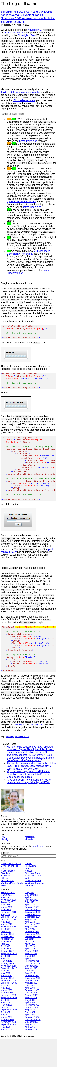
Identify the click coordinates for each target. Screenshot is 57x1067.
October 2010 (31, 993)
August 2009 (31, 1011)
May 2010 (5, 1001)
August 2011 (31, 981)
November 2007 (8, 1035)
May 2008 (5, 1030)
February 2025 (8, 920)
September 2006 (9, 1052)
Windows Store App (34, 911)
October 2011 (31, 979)
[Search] (28, 884)
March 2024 (6, 923)
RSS (3, 865)
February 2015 (32, 959)
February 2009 (32, 1018)
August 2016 (31, 947)
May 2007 (5, 1042)
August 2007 (31, 1037)
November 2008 (8, 1023)
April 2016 (30, 949)
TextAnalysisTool (33, 903)
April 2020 (30, 932)
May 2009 (5, 1015)
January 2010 (7, 1006)
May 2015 (30, 957)
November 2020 (8, 928)
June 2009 (30, 1013)
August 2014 (7, 967)
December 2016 (32, 945)
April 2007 (30, 1042)
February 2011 (32, 989)
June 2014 (6, 969)
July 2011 (5, 984)
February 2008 (32, 1033)
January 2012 (7, 979)
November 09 (35, 30)
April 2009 (30, 1015)
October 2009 (31, 1008)
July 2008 (5, 1028)
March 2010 (6, 1003)
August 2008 (31, 1025)
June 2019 (6, 937)
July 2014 (29, 967)
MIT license (38, 874)
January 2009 (7, 1020)
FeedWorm (30, 894)
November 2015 (8, 954)
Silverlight (10, 764)
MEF (27, 896)
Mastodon (30, 865)
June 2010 (30, 998)
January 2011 (7, 991)
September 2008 (9, 1025)
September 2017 (9, 945)
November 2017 (32, 942)
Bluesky (4, 867)
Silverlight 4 (36, 752)
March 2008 (6, 1033)
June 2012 (6, 976)
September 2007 (9, 1037)
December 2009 (32, 1006)
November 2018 (8, 940)
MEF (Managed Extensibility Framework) (28, 252)
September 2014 (33, 964)
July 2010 (5, 998)
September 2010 (9, 996)
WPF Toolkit (31, 913)
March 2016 (6, 952)
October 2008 (31, 1023)
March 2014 (30, 971)
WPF (3, 913)
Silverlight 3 (20, 752)
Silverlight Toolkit (14, 32)
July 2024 (29, 920)
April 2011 (30, 986)
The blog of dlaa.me (19, 3)
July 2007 (5, 1040)
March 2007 (6, 1045)
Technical (5, 903)
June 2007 (30, 1040)
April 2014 (6, 971)
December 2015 (32, 952)
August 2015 (31, 954)
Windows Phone (33, 908)
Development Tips (9, 894)
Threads (29, 867)
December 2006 (32, 1047)
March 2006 (6, 1057)
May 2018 (5, 942)
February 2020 (32, 935)
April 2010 (30, 1001)
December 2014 (32, 962)
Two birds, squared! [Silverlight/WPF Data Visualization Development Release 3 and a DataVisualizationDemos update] (30, 786)
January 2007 (7, 1047)
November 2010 (8, 993)
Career (28, 891)
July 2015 (5, 957)
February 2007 (32, 1045)
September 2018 (33, 940)
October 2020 (31, 928)
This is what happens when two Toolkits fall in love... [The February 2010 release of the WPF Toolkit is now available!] (31, 794)
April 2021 (30, 925)
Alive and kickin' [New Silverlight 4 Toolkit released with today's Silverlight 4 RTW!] (29, 809)
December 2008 (32, 1020)
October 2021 (31, 923)
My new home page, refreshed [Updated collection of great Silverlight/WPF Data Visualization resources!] (28, 802)
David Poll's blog (28, 141)
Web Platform (7, 908)
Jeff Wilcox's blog (32, 207)
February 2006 (32, 1057)
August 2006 (31, 1052)
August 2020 (7, 930)
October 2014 (7, 964)
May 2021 (5, 925)
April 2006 (30, 1055)
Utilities (4, 906)
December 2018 (32, 937)
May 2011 (5, 986)
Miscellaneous (8, 898)
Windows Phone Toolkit (12, 911)
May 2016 (5, 949)
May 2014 (30, 969)
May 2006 (5, 1055)
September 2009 (9, 1011)
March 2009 (6, 1018)
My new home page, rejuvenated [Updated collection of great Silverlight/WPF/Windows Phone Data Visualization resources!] (30, 777)
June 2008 (30, 1028)
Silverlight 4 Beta (27, 35)
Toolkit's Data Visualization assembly (20, 92)
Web (27, 906)
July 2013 (5, 974)
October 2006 (31, 1050)
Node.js (28, 898)
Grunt (3, 896)
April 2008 (30, 1030)
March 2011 (6, 989)
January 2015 (7, 962)
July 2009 (5, 1013)
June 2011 (30, 984)
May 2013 (30, 974)
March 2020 (6, 935)
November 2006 (8, 1050)
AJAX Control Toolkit (11, 891)
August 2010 (31, 996)
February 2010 (32, 1003)
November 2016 (8, 947)
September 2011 (9, 981)
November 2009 (8, 1008)
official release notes (24, 100)
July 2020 (29, 930)
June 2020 (6, 932)
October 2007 (31, 1035)
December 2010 (32, 991)
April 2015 (6, 959)
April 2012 (30, 976)
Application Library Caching (21, 201)
